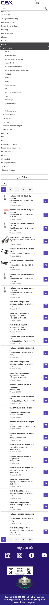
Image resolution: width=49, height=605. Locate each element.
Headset (4, 41)
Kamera (4, 133)
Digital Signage (7, 33)
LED (2, 137)
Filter (24, 177)
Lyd (2, 140)
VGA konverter (10, 104)
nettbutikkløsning (32, 600)
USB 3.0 (8, 78)
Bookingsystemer (8, 22)
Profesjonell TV (7, 152)
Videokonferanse (8, 170)
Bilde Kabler (7, 48)
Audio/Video (6, 11)
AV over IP (5, 15)
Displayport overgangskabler (16, 70)
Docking (4, 30)
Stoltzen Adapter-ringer (12, 126)
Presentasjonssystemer (11, 148)
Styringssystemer (8, 163)
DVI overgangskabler (13, 92)
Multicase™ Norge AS (25, 602)
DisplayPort (9, 63)
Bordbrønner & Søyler (10, 26)
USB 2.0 (8, 74)
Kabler (4, 44)
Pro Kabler (7, 122)
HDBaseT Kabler (9, 115)
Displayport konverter (13, 67)
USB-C (7, 81)
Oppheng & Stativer (9, 144)
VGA (6, 96)
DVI (6, 89)
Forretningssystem (11, 600)
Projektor (5, 155)
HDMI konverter (11, 55)
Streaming (5, 159)
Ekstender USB (10, 85)
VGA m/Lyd (9, 100)
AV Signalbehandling (9, 19)
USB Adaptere (10, 111)
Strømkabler (8, 129)
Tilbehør (4, 166)
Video (7, 107)
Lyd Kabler (7, 118)
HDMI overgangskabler (14, 59)
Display (4, 37)
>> (30, 189)
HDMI (7, 52)
